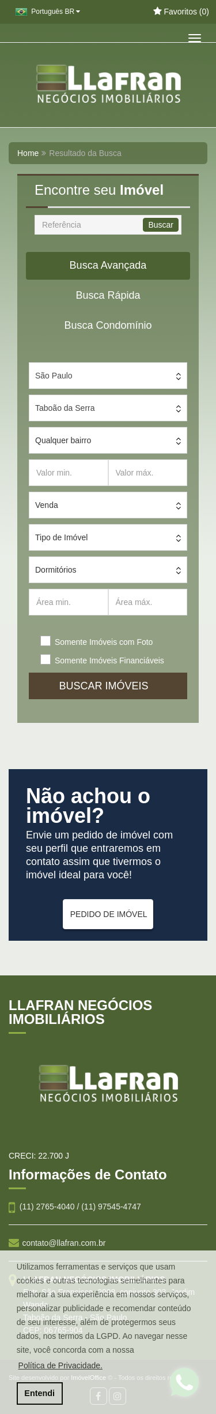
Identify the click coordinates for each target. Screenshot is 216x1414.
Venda (46, 505)
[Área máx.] (148, 602)
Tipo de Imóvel (61, 537)
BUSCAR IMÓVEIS (108, 686)
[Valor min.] (68, 472)
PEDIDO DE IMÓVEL (108, 914)
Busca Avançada (108, 265)
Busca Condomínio (107, 325)
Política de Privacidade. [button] (60, 1365)
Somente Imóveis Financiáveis (109, 660)
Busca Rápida (107, 295)
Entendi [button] (39, 1393)
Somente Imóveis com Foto (104, 642)
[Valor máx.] (148, 472)
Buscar (160, 224)
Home (28, 153)
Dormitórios (56, 569)
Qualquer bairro (63, 440)
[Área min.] (68, 602)
